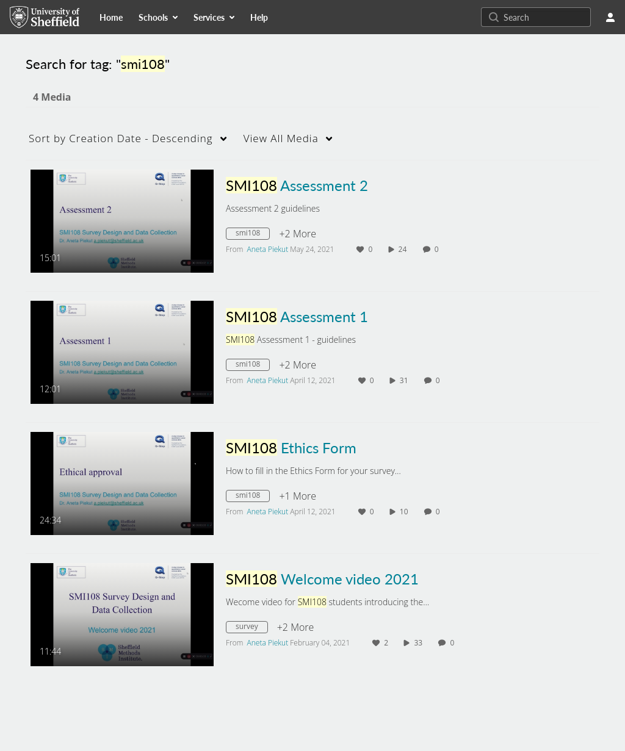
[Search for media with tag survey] (251, 628)
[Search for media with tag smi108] (252, 235)
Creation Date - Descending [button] (121, 138)
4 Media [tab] (52, 97)
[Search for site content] (545, 17)
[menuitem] (111, 17)
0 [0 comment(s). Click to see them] (439, 249)
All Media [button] (281, 138)
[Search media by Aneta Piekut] (268, 249)
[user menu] (610, 17)
